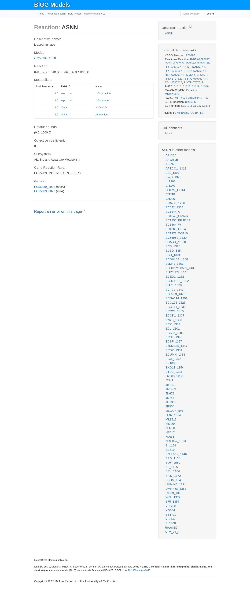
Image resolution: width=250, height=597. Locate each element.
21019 (205, 86)
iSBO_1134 (172, 458)
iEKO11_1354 (174, 367)
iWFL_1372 (172, 497)
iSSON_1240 (174, 480)
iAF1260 (170, 155)
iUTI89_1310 (173, 493)
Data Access (74, 13)
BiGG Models (52, 4)
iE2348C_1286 (175, 203)
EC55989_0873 (44, 191)
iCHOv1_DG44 (175, 190)
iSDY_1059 (172, 462)
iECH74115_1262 (177, 281)
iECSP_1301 (173, 350)
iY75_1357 (172, 501)
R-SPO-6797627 (194, 78)
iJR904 (169, 406)
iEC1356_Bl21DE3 (177, 220)
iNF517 (170, 432)
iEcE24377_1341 (176, 272)
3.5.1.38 (195, 105)
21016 (177, 86)
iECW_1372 (173, 359)
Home (41, 13)
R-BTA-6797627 (200, 59)
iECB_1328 (172, 246)
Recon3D (171, 527)
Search (210, 13)
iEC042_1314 (174, 207)
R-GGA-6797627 (194, 71)
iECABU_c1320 (175, 242)
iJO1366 (170, 402)
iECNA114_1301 (176, 298)
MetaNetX (183, 112)
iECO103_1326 (175, 302)
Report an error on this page (58, 211)
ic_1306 (170, 181)
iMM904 (170, 423)
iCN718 (170, 194)
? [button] (84, 211)
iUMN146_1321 (175, 484)
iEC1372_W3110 (176, 233)
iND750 (170, 428)
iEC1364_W (173, 224)
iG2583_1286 (174, 376)
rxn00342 (191, 101)
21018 (195, 86)
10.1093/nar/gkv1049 (139, 570)
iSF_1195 (171, 467)
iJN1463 (170, 389)
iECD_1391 (172, 255)
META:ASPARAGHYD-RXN (191, 98)
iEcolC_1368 (173, 320)
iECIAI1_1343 (174, 289)
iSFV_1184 (172, 471)
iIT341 (169, 380)
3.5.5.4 (206, 105)
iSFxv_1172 (173, 475)
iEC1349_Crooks (176, 216)
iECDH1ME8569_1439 (180, 268)
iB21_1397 (172, 172)
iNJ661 (169, 436)
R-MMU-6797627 (193, 74)
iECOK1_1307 (174, 315)
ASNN (169, 33)
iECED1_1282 (174, 276)
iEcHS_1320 (173, 285)
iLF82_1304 (173, 415)
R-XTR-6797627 (193, 82)
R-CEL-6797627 (174, 63)
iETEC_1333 (173, 371)
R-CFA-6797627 (196, 63)
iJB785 (169, 385)
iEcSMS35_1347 (176, 345)
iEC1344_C (172, 211)
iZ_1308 (170, 523)
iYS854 (170, 519)
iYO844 (170, 510)
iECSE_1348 (173, 337)
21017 (186, 86)
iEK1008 (170, 363)
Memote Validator (93, 13)
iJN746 (169, 397)
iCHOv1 (170, 185)
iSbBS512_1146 (176, 454)
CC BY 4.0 (196, 112)
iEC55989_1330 (45, 58)
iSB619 (170, 449)
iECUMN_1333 (175, 354)
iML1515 (170, 419)
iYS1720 (170, 514)
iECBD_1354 (173, 250)
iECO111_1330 (175, 307)
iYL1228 (170, 506)
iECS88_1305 (174, 333)
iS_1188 (170, 445)
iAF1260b (171, 159)
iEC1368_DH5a (175, 229)
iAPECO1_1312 (175, 168)
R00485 (190, 55)
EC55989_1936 (44, 186)
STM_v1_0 (172, 532)
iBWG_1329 (173, 177)
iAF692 (169, 164)
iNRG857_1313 (175, 441)
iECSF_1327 (173, 341)
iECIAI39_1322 (175, 294)
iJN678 (169, 393)
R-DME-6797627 (193, 67)
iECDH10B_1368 (176, 259)
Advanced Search (56, 13)
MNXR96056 (172, 94)
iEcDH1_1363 (174, 263)
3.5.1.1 (184, 105)
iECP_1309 (172, 324)
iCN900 (170, 198)
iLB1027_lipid (174, 410)
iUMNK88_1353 (175, 488)
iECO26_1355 (174, 311)
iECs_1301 (172, 328)
